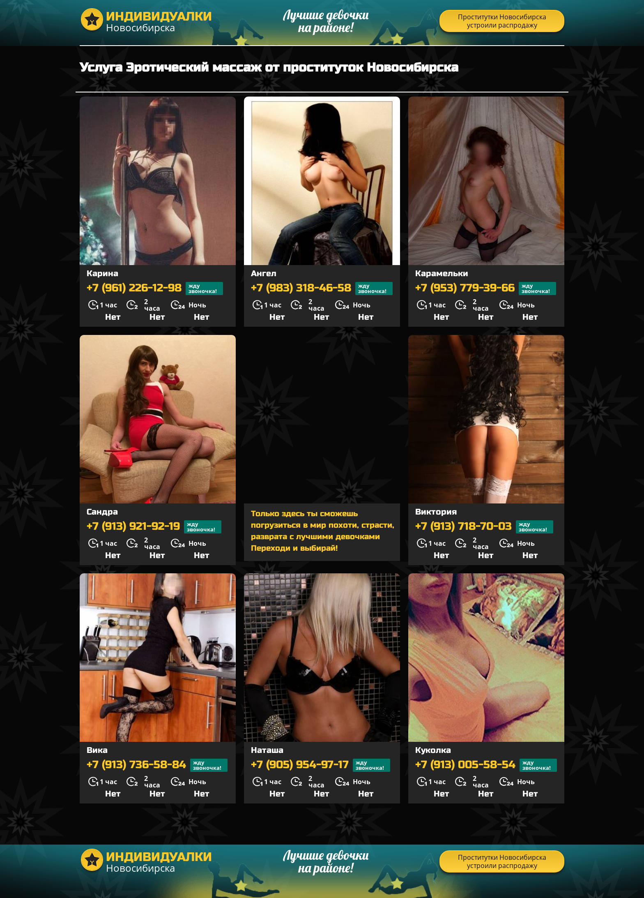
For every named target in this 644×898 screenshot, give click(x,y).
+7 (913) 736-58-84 (157, 765)
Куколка (433, 750)
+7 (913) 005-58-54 (486, 765)
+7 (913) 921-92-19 (154, 526)
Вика (97, 750)
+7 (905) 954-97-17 (320, 765)
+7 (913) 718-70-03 (484, 526)
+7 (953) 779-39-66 (485, 288)
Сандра (102, 512)
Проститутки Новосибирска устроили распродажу (502, 21)
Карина (102, 273)
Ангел (263, 273)
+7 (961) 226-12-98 (155, 288)
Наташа (267, 750)
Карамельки (441, 273)
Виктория (436, 512)
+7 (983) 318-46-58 (322, 288)
